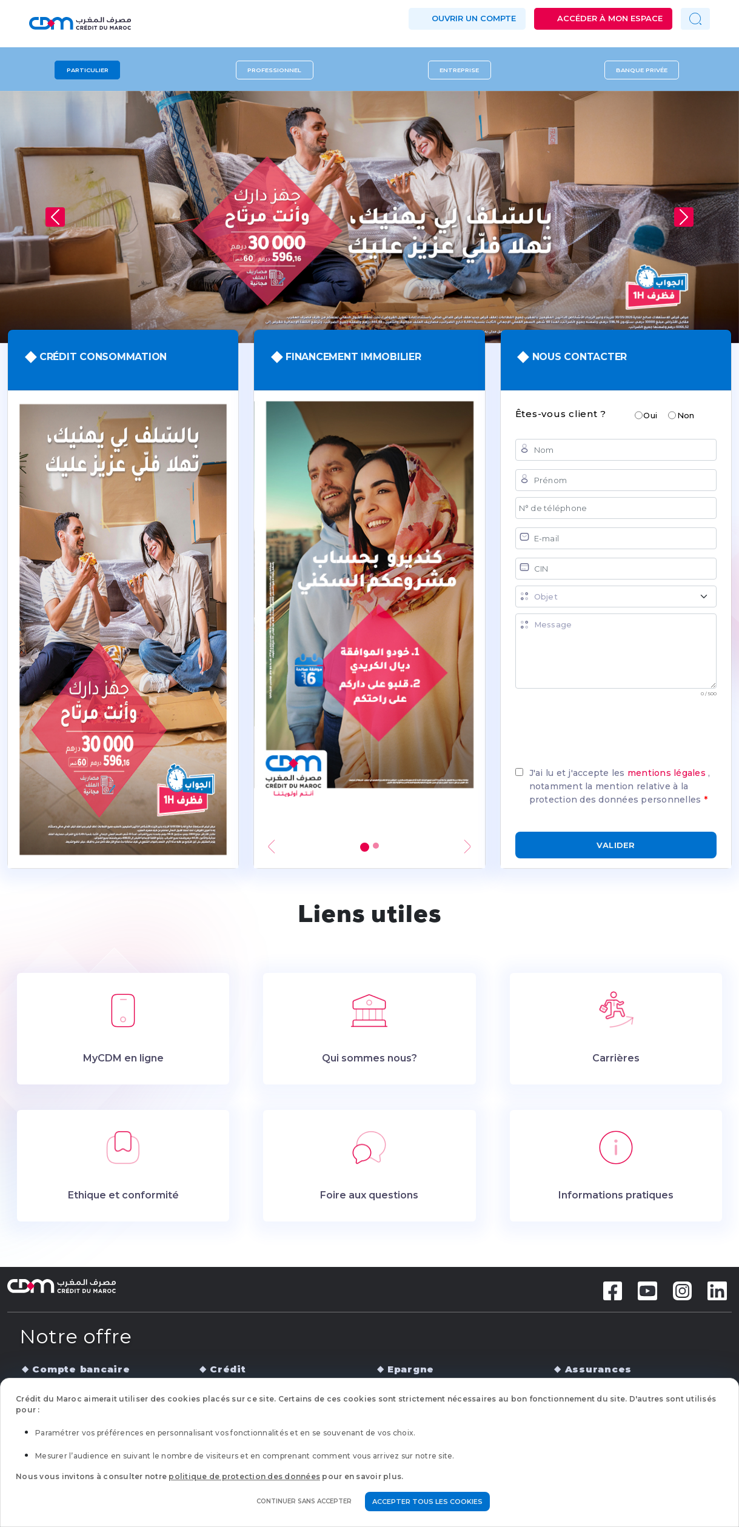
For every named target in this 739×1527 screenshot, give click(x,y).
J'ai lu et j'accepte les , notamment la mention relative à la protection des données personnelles (620, 786)
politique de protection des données (244, 1476)
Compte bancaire (81, 1369)
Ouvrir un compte (474, 18)
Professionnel (274, 70)
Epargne (410, 1369)
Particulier (88, 70)
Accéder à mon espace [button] (610, 18)
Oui (650, 415)
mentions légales (667, 772)
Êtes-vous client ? (561, 413)
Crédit (228, 1369)
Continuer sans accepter (304, 1501)
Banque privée (641, 70)
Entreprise (459, 70)
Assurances (598, 1369)
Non (686, 415)
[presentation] (607, 726)
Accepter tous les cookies (427, 1501)
